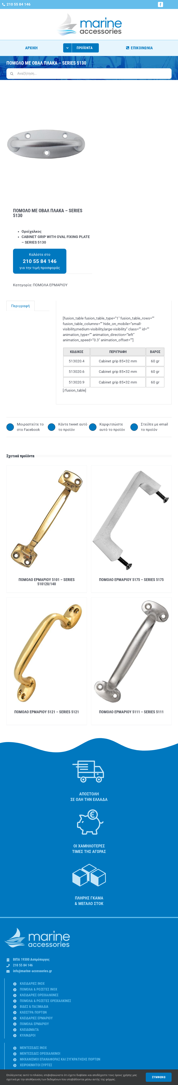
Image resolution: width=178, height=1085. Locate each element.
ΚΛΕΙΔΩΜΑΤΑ (29, 1030)
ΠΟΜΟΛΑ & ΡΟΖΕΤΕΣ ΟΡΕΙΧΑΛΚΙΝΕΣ (45, 1001)
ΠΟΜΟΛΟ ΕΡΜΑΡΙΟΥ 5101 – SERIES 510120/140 (47, 581)
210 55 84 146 (23, 965)
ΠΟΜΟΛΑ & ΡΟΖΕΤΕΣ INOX (38, 989)
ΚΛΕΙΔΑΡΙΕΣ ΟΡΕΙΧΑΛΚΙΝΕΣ (39, 995)
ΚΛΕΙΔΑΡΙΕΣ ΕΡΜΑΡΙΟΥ (36, 1018)
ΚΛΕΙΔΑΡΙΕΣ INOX (32, 984)
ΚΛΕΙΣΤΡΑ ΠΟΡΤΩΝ (33, 1012)
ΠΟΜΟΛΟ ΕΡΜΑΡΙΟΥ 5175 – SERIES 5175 (131, 579)
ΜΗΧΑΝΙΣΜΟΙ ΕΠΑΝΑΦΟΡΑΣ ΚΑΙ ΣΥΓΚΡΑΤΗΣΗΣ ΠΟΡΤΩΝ (60, 1059)
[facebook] (160, 4)
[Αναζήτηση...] (89, 73)
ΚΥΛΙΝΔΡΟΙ (27, 1035)
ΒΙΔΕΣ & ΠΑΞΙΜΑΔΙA (34, 1007)
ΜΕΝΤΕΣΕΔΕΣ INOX (33, 1048)
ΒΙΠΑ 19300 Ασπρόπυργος (31, 959)
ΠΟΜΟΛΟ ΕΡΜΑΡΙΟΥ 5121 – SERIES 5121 (46, 712)
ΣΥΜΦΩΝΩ (159, 1077)
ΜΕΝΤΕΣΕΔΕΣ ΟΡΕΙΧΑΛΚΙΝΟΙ (40, 1054)
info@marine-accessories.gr (32, 971)
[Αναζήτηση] (11, 73)
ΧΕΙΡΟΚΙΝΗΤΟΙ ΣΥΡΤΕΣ (36, 1065)
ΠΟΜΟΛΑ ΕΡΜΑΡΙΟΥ (50, 285)
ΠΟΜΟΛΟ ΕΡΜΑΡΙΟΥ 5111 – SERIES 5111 (131, 712)
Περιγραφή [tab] (20, 306)
